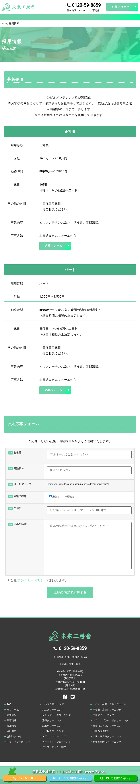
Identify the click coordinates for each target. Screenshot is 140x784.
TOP (4, 23)
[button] (70, 17)
